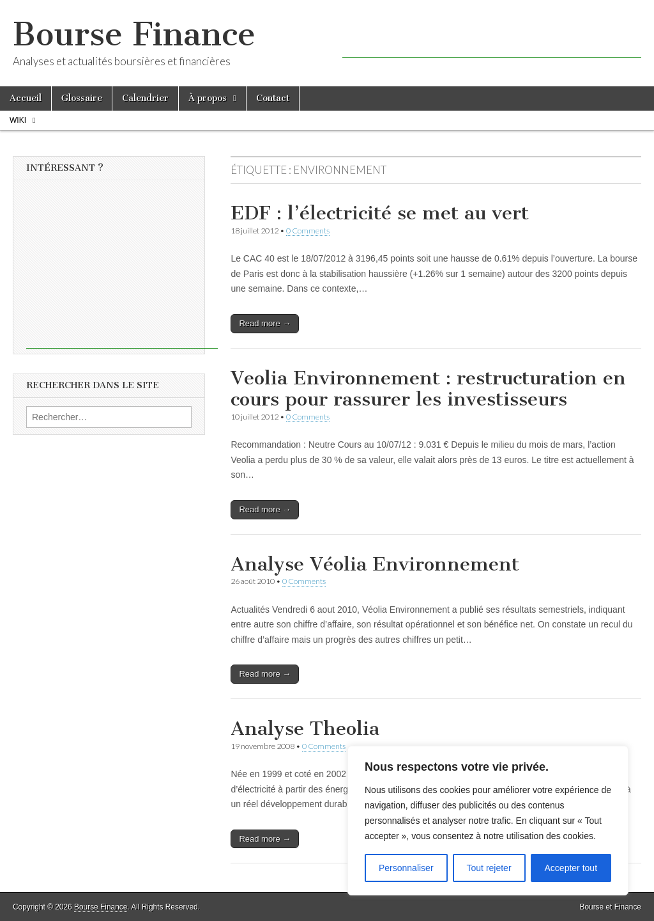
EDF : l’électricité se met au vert (380, 212)
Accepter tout (571, 868)
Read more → (265, 323)
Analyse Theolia (305, 728)
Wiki (18, 120)
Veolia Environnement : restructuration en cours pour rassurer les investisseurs (428, 388)
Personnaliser (406, 868)
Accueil (26, 98)
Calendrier (145, 98)
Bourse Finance (134, 34)
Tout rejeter (489, 868)
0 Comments (308, 230)
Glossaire (81, 98)
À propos (207, 98)
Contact (272, 98)
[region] (487, 820)
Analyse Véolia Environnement (375, 564)
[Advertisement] (491, 38)
